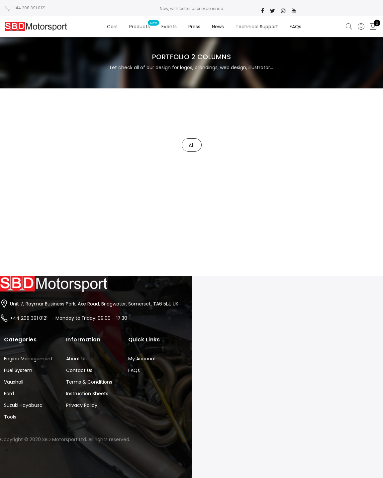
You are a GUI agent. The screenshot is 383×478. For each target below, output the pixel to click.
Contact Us (79, 370)
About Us (76, 358)
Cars (112, 26)
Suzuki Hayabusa (23, 405)
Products (139, 26)
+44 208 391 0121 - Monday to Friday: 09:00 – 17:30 (68, 318)
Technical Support (257, 26)
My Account (142, 358)
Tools (10, 417)
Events (169, 26)
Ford (9, 393)
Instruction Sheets (87, 393)
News (218, 26)
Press (194, 26)
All (192, 145)
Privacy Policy (81, 405)
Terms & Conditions (89, 382)
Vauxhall (13, 382)
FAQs (295, 26)
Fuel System (18, 370)
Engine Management (28, 358)
